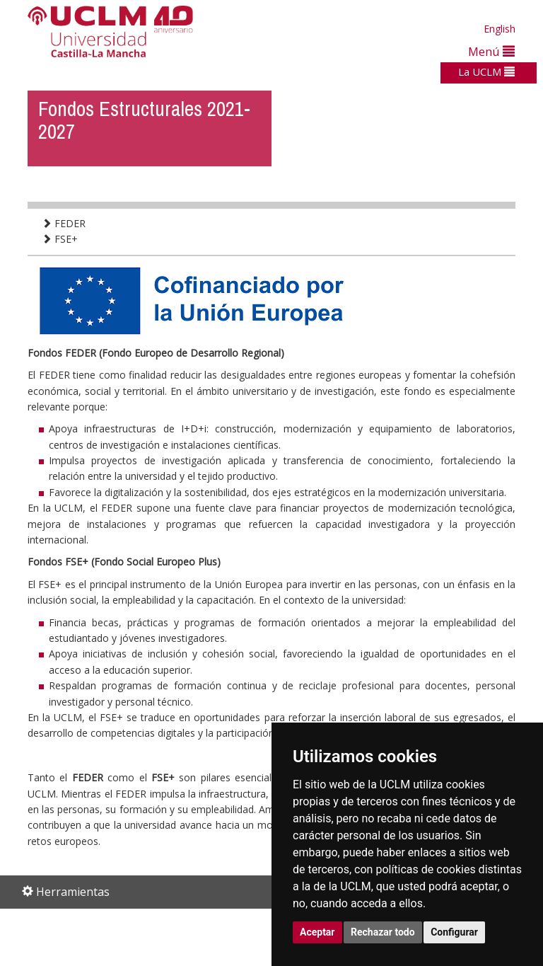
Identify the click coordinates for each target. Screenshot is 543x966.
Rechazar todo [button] (383, 932)
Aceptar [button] (317, 932)
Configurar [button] (454, 932)
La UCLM (486, 71)
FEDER (64, 223)
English (499, 28)
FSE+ (60, 239)
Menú (491, 51)
